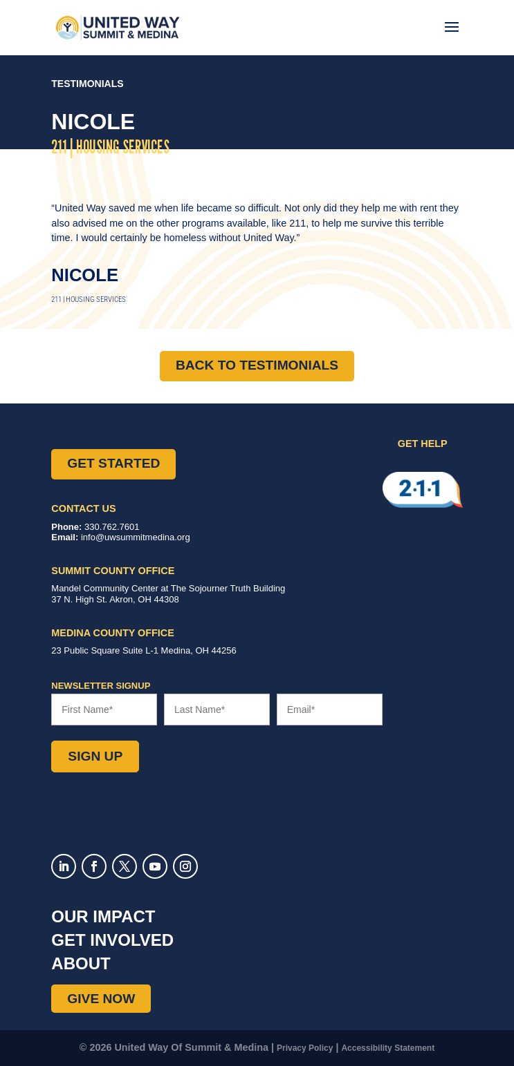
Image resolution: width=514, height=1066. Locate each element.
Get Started (113, 463)
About (80, 963)
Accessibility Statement (387, 1048)
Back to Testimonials (257, 365)
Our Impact (103, 916)
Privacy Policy (305, 1048)
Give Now (101, 998)
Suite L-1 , (143, 650)
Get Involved (112, 940)
